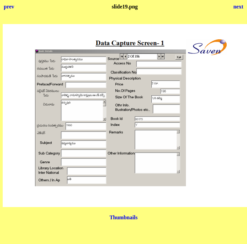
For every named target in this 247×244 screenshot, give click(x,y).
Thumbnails (124, 217)
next (238, 6)
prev (9, 6)
